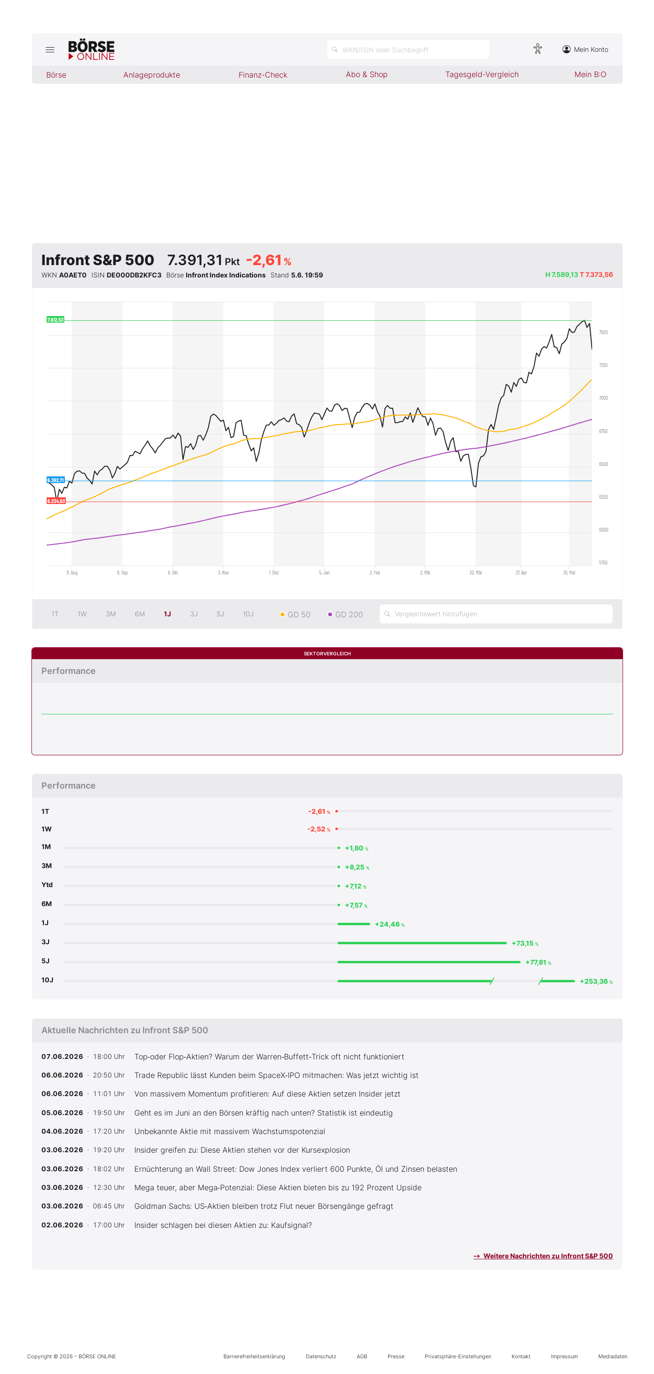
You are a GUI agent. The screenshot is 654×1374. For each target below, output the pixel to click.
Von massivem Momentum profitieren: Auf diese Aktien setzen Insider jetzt (267, 1093)
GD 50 (299, 614)
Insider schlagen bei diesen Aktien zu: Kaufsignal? (223, 1225)
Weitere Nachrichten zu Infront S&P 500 (543, 1256)
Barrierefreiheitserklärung (254, 1356)
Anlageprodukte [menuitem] (151, 74)
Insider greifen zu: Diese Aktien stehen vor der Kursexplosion (242, 1150)
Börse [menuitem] (56, 74)
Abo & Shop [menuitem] (367, 74)
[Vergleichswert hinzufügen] (496, 613)
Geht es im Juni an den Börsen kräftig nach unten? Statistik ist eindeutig (263, 1112)
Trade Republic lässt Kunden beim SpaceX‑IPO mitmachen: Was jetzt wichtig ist (276, 1075)
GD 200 (349, 614)
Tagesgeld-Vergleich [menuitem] (482, 74)
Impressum (564, 1356)
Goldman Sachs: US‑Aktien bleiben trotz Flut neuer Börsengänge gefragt (263, 1206)
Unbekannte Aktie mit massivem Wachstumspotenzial (229, 1131)
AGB (362, 1356)
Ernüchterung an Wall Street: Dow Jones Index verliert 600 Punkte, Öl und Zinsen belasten (295, 1169)
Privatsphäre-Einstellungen (458, 1356)
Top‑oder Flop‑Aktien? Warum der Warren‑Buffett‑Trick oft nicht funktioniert (269, 1056)
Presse (396, 1356)
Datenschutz (321, 1356)
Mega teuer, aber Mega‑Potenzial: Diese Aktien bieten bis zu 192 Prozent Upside (278, 1187)
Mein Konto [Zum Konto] (585, 49)
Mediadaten (612, 1356)
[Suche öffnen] (408, 49)
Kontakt (521, 1356)
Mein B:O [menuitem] (590, 74)
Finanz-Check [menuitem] (263, 74)
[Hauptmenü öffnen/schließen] (50, 49)
